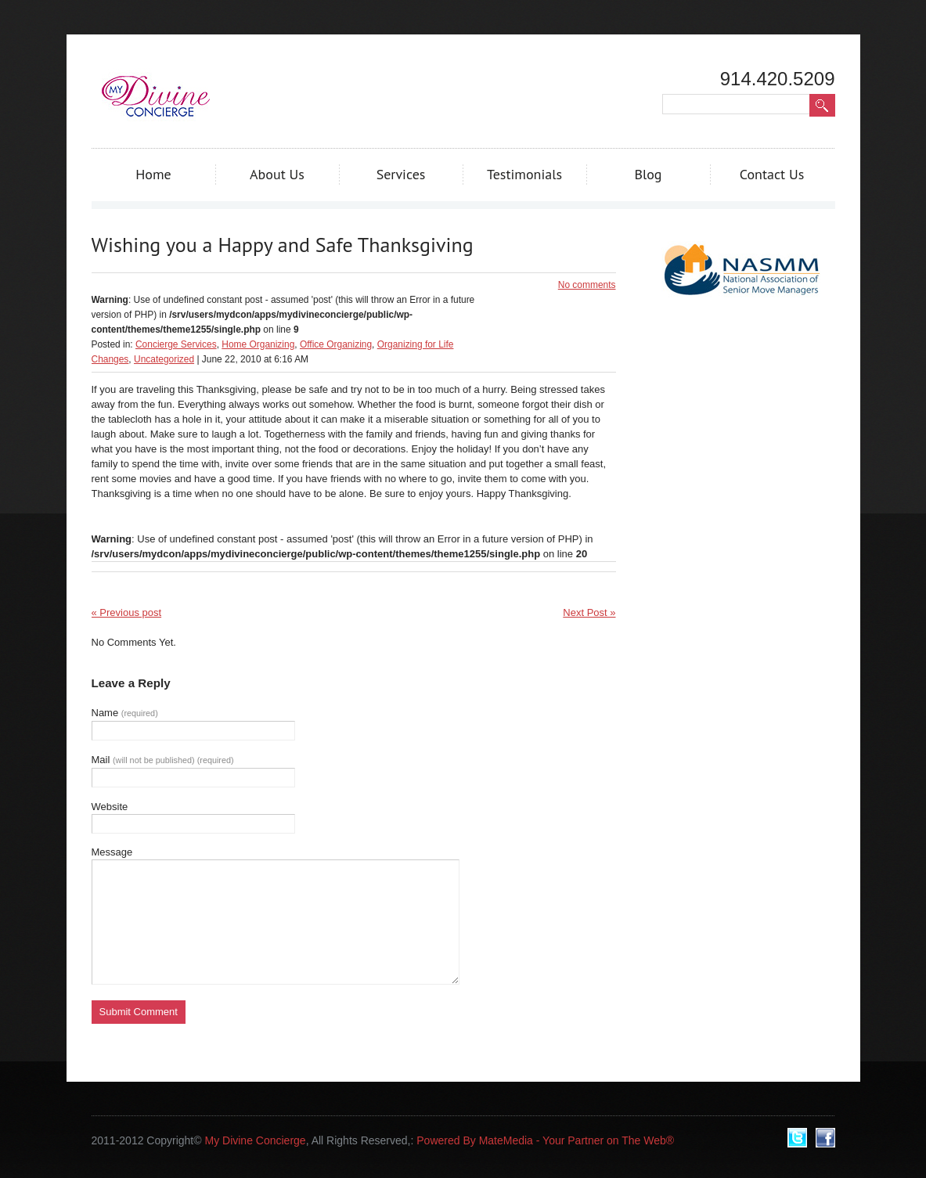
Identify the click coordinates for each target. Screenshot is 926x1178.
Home (153, 174)
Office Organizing (336, 344)
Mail (163, 760)
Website (110, 806)
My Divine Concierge (254, 1140)
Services (401, 174)
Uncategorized (164, 359)
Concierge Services (176, 344)
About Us (277, 174)
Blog (647, 174)
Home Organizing (258, 344)
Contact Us (772, 174)
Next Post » (589, 612)
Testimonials (524, 174)
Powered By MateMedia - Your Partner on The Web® (545, 1140)
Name (125, 713)
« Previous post (127, 612)
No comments (587, 284)
